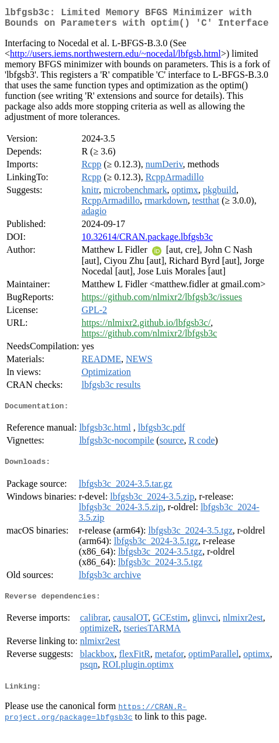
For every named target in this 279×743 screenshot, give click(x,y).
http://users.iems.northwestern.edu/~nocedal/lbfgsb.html (115, 58)
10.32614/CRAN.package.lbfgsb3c (146, 241)
